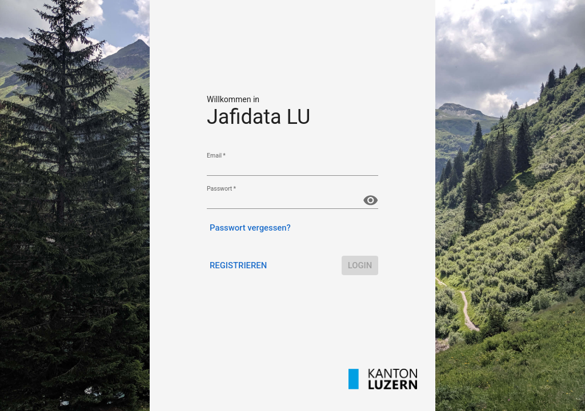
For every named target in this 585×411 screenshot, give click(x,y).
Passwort (221, 188)
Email (216, 155)
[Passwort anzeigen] (370, 200)
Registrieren (238, 265)
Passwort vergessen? (250, 227)
